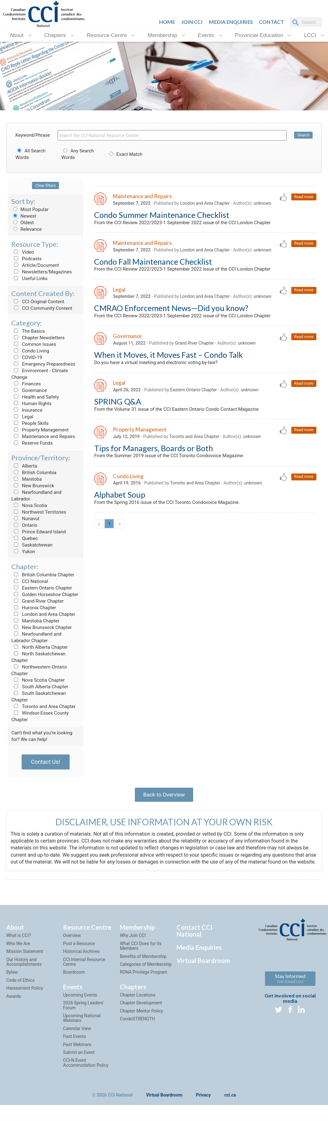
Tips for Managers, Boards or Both (153, 452)
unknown (263, 203)
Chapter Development (141, 1011)
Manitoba (26, 479)
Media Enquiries (231, 22)
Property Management (40, 430)
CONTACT (271, 22)
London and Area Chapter (43, 614)
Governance (29, 390)
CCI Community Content (41, 308)
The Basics (28, 331)
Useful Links (29, 278)
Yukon (23, 551)
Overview (72, 944)
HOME (167, 22)
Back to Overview (163, 795)
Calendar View (77, 1037)
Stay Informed (290, 987)
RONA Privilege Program (143, 981)
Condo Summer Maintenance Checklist (161, 215)
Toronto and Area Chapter (43, 706)
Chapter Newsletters (38, 338)
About (17, 35)
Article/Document (35, 265)
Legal (22, 417)
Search (303, 135)
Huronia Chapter (33, 608)
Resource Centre (107, 35)
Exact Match (124, 154)
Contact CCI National (194, 940)
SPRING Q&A (117, 405)
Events (206, 35)
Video (22, 252)
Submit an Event (79, 1061)
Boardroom (74, 981)
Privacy (203, 1104)
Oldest (22, 222)
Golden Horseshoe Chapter (44, 594)
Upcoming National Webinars (81, 1027)
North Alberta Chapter (39, 647)
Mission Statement (24, 960)
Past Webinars (77, 1053)
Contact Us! (45, 762)
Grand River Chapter (37, 601)
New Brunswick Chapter (41, 627)
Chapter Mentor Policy (141, 1020)
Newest (23, 216)
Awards (13, 1005)
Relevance (26, 229)
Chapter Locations (138, 1004)
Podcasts (26, 259)
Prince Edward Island (38, 532)
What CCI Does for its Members (140, 955)
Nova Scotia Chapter (38, 680)
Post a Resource (79, 952)
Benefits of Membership (143, 965)
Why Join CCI (133, 944)
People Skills (30, 423)
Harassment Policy (24, 997)
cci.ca (230, 1104)
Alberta (24, 466)
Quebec (24, 538)
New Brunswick (32, 486)
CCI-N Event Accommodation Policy (85, 1071)
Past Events (74, 1045)
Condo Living (30, 351)
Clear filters (45, 185)
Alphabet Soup (119, 500)
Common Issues (33, 344)
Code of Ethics (20, 989)
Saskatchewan (31, 545)
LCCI (310, 35)
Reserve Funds (32, 443)
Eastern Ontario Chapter (41, 588)
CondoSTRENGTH (137, 1027)
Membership (162, 35)
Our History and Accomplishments (24, 971)
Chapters (55, 35)
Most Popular (29, 209)
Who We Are (18, 952)
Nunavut (25, 518)
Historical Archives (81, 960)
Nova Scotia (29, 505)
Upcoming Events (80, 1004)
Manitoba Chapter (35, 621)
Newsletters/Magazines (41, 272)
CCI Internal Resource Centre (84, 971)
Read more (303, 197)
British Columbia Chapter (42, 575)
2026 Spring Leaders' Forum (83, 1014)
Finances (26, 384)
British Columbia (33, 472)
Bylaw (12, 981)
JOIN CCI (192, 22)
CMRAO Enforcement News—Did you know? (171, 310)
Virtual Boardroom (203, 970)
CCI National (29, 581)
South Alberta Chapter (39, 687)
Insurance (26, 410)
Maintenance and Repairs (43, 436)
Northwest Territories (38, 512)
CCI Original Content (37, 301)
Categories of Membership (146, 973)
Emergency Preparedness (43, 364)
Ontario (24, 525)
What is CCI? (18, 944)
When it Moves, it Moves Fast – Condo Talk (168, 357)
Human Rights (31, 403)
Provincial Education (259, 35)
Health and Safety (35, 397)
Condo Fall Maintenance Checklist (153, 262)
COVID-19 (26, 357)
